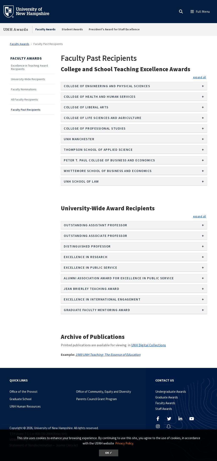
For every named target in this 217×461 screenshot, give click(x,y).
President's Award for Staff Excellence (114, 29)
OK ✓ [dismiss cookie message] (108, 453)
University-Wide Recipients (28, 79)
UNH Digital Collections (148, 345)
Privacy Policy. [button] (124, 443)
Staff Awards (163, 409)
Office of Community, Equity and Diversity (103, 392)
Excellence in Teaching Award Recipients (29, 67)
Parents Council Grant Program (96, 399)
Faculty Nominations (23, 89)
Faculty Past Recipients (25, 110)
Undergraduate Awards (170, 392)
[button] (199, 77)
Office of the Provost (24, 392)
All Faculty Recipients (24, 99)
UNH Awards (15, 29)
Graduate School (20, 399)
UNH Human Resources (25, 406)
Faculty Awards (45, 29)
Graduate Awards (166, 397)
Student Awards (72, 29)
